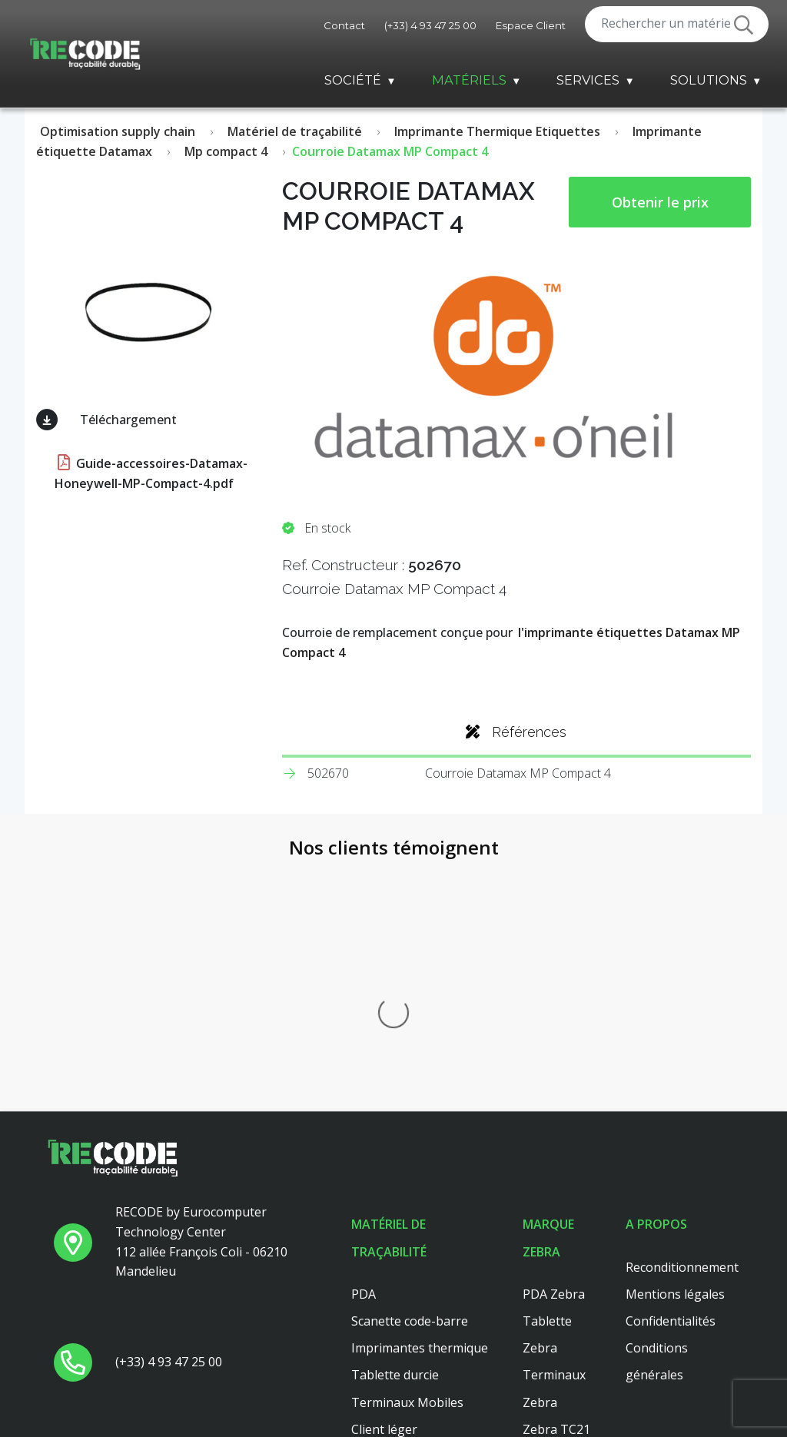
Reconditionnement (682, 1012)
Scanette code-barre (409, 1065)
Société (352, 80)
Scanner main (390, 1228)
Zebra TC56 (556, 1309)
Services (587, 80)
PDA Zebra (554, 1038)
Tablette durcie (395, 1120)
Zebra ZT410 (560, 1255)
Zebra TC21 (556, 1174)
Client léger (384, 1174)
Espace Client (531, 25)
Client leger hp (393, 1255)
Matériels (469, 80)
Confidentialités (671, 1065)
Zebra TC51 (556, 1336)
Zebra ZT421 (560, 1363)
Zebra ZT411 (560, 1228)
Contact (344, 25)
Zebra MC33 (558, 1282)
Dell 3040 (377, 1309)
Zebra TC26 (556, 1201)
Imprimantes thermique (419, 1092)
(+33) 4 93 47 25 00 (430, 25)
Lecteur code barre (405, 1201)
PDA (363, 1038)
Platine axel (384, 1282)
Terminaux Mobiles (407, 1147)
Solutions (708, 80)
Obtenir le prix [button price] (660, 202)
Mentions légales (675, 1038)
